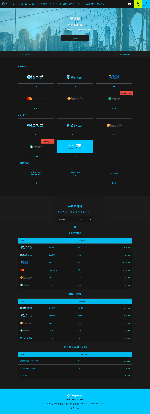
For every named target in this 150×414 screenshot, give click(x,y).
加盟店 (65, 4)
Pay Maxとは (22, 4)
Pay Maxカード (33, 4)
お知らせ (79, 4)
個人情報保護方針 (72, 403)
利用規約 (61, 403)
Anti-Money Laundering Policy (91, 403)
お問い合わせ (100, 4)
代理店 (71, 4)
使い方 (51, 4)
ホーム (20, 54)
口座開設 (44, 4)
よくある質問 (89, 4)
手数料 (58, 4)
